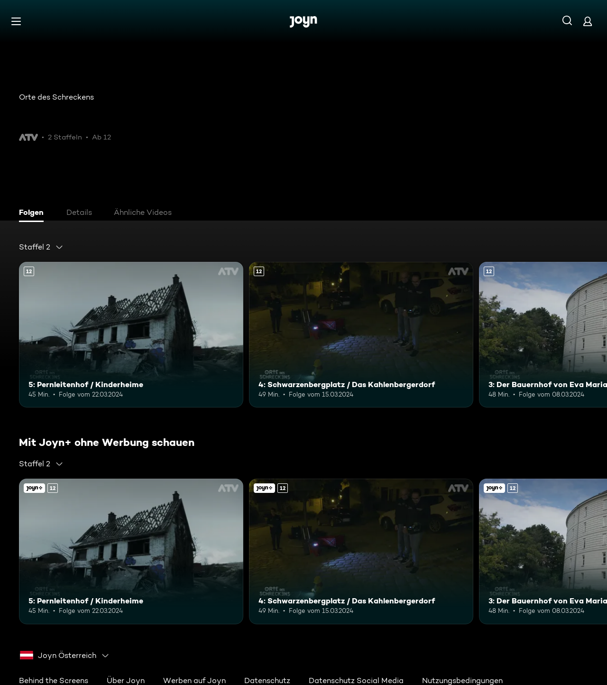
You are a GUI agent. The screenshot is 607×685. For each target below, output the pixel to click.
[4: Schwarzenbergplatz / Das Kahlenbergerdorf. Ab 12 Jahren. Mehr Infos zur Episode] (361, 334)
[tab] (33, 213)
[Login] (587, 21)
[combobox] (41, 247)
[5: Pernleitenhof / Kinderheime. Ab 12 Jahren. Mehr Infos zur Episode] (131, 334)
